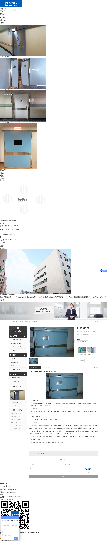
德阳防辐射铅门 (3, 169)
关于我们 (2, 240)
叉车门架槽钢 (3, 24)
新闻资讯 (2, 172)
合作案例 (2, 170)
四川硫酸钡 (2, 496)
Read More (2, 299)
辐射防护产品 (3, 13)
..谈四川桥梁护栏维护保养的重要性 (8, 220)
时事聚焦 (15, 493)
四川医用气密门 (81, 344)
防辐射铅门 (2, 14)
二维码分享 (95, 367)
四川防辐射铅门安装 (4, 89)
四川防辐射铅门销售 (4, 56)
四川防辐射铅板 (9, 496)
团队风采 (2, 248)
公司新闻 (2, 176)
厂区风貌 (2, 246)
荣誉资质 (15, 499)
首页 (17, 321)
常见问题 (2, 180)
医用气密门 (34, 321)
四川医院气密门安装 (82, 341)
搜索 (14, 10)
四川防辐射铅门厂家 (4, 122)
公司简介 (2, 245)
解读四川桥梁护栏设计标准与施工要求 (9, 225)
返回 (96, 321)
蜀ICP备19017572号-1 (33, 532)
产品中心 (2, 16)
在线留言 (81, 360)
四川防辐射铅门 (16, 496)
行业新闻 (2, 178)
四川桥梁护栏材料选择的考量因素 (8, 239)
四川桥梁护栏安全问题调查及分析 (8, 234)
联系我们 (2, 300)
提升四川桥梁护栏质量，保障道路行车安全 (10, 229)
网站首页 (2, 11)
